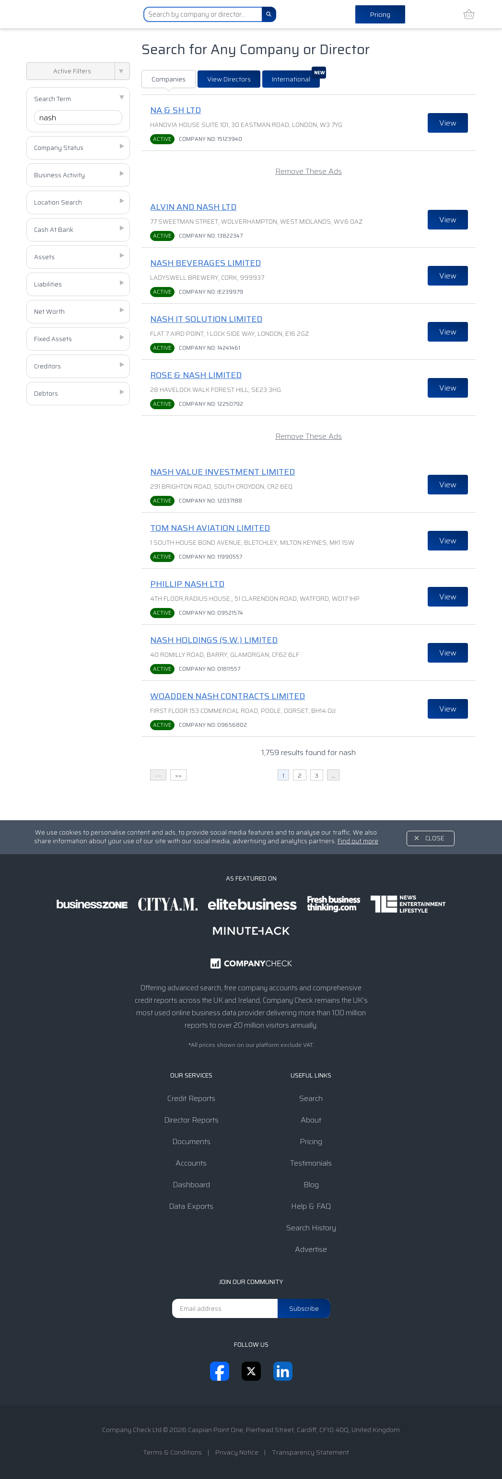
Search (311, 1098)
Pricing (380, 14)
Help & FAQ (311, 1206)
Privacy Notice (236, 1452)
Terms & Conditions (172, 1452)
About (311, 1120)
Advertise (311, 1249)
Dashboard (191, 1185)
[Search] (269, 14)
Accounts (191, 1163)
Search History (311, 1228)
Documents (191, 1141)
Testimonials (311, 1163)
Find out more (358, 841)
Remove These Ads (308, 171)
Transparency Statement (310, 1452)
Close (434, 838)
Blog (311, 1185)
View (447, 123)
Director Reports (191, 1120)
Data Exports (191, 1206)
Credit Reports (191, 1098)
